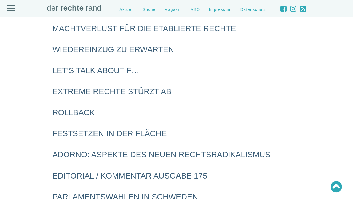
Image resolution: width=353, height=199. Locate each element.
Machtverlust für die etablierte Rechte (144, 28)
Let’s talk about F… (95, 70)
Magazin (173, 9)
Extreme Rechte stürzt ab (111, 91)
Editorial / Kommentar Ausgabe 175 (129, 175)
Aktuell (126, 9)
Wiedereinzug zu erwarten (113, 49)
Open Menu (11, 8)
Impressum (220, 9)
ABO (195, 9)
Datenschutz (253, 9)
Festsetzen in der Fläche (109, 133)
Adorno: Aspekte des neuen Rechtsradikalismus (161, 154)
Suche (149, 9)
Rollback (73, 112)
